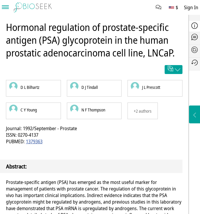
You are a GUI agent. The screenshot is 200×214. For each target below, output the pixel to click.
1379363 (34, 141)
